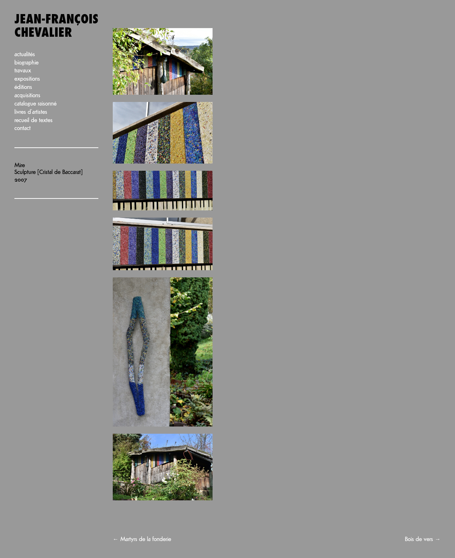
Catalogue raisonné (35, 104)
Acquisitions (27, 95)
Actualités (24, 54)
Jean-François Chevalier (56, 26)
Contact (22, 128)
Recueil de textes (33, 120)
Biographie (26, 63)
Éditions (23, 87)
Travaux (22, 70)
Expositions (27, 79)
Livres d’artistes (30, 112)
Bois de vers (423, 539)
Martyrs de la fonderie (142, 539)
